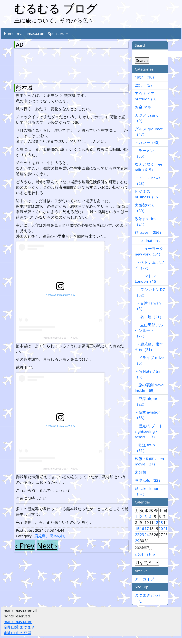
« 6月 (139, 554)
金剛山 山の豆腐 (17, 632)
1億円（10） (145, 77)
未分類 (140, 472)
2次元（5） (144, 85)
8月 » (150, 554)
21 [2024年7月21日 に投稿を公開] (165, 528)
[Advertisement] (33, 65)
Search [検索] (142, 60)
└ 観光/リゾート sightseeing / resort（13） (149, 431)
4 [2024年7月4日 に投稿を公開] (150, 516)
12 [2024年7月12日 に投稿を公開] (156, 522)
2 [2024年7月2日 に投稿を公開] (141, 516)
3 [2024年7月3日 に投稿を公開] (145, 516)
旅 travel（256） (149, 232)
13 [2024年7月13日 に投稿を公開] (161, 522)
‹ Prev (25, 546)
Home (9, 33)
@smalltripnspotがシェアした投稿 (60, 337)
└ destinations (147, 240)
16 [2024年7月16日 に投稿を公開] (142, 528)
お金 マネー (145, 107)
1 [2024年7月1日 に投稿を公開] (136, 516)
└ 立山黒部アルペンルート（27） (149, 330)
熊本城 (24, 87)
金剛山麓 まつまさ (19, 627)
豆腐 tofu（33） (148, 480)
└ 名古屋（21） (149, 316)
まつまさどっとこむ (148, 598)
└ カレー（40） (148, 142)
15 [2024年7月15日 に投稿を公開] (137, 528)
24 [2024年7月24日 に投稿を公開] (146, 534)
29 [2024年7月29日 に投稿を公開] (137, 540)
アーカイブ (144, 579)
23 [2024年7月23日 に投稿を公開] (142, 534)
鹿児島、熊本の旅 (49, 535)
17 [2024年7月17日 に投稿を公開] (146, 528)
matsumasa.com (31, 33)
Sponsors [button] (56, 33)
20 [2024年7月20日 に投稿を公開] (161, 528)
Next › (47, 546)
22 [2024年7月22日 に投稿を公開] (137, 534)
